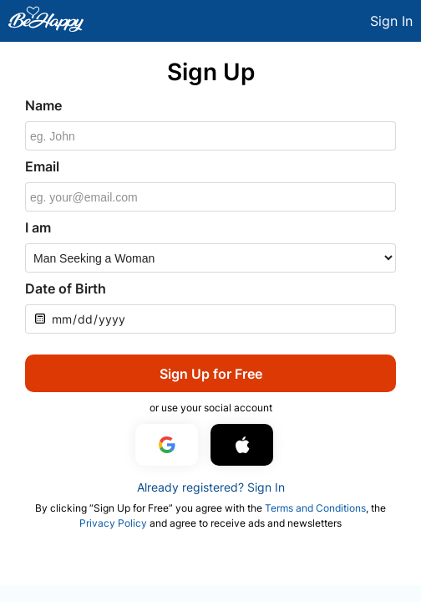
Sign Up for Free (211, 373)
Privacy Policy (113, 523)
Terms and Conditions (315, 508)
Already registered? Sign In (211, 487)
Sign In (391, 20)
